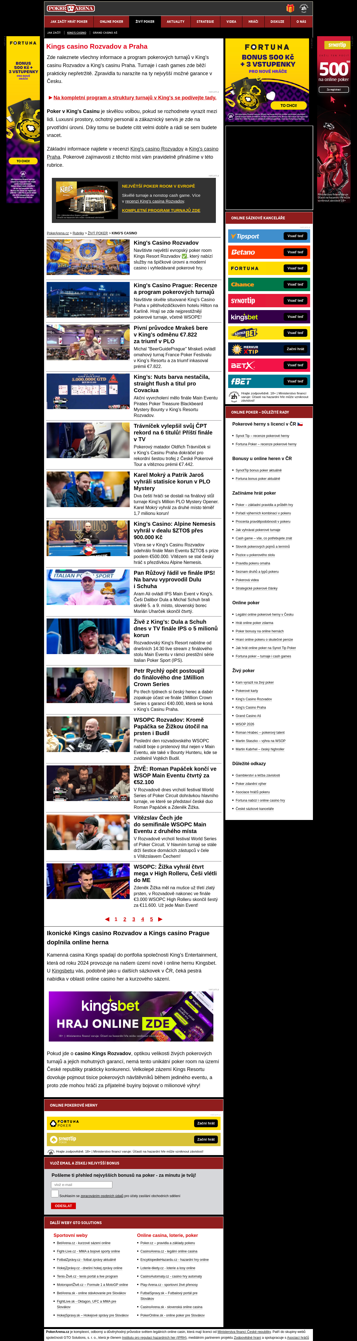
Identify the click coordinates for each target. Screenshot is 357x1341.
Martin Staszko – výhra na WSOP (261, 806)
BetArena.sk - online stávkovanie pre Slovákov (91, 1235)
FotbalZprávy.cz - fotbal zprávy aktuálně (86, 1202)
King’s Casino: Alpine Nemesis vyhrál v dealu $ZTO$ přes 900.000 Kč (175, 530)
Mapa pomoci (191, 1320)
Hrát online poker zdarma (254, 688)
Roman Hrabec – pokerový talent (260, 798)
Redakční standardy (92, 1332)
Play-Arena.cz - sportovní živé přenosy (169, 1227)
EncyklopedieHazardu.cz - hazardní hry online (175, 1202)
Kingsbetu (63, 971)
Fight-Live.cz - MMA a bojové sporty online (88, 1193)
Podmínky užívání (125, 1332)
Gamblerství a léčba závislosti (258, 841)
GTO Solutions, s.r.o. (263, 1332)
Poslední (160, 919)
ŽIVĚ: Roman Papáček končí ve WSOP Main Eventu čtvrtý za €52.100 (175, 775)
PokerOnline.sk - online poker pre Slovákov (173, 1257)
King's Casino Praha (251, 773)
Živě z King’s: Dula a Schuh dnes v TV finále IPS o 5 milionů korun (176, 628)
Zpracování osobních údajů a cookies (172, 1332)
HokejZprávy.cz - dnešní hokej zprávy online (89, 1210)
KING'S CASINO (76, 33)
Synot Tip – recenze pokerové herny (262, 501)
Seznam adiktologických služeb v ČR (151, 1320)
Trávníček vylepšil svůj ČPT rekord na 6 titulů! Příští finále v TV (173, 432)
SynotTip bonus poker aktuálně (259, 535)
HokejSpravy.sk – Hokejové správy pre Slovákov (93, 1257)
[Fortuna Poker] (267, 185)
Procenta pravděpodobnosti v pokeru (263, 587)
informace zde (142, 1303)
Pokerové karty (247, 756)
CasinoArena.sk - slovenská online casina (171, 1249)
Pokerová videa (247, 645)
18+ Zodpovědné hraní (222, 1332)
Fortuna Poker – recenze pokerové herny (266, 509)
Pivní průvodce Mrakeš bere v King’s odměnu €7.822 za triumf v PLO (171, 334)
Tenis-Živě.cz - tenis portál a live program (87, 1218)
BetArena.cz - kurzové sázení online (83, 1185)
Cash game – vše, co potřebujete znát (264, 603)
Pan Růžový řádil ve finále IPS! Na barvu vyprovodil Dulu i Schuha (174, 579)
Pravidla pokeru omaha (253, 628)
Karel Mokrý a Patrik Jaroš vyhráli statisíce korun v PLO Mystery (172, 481)
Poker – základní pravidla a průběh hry (264, 570)
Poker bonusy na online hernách (260, 696)
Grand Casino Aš (105, 33)
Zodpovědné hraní (247, 1280)
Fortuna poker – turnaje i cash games (263, 721)
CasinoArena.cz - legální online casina (169, 1193)
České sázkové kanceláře (255, 874)
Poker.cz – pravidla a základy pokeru (168, 1185)
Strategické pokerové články (257, 653)
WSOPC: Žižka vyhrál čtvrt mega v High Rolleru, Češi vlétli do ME (175, 873)
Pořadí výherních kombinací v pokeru (263, 578)
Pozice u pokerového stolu (255, 620)
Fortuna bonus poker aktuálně (258, 544)
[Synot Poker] (334, 202)
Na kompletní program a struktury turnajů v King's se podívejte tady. (135, 97)
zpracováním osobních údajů (102, 1138)
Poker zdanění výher (251, 849)
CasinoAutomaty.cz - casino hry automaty (171, 1218)
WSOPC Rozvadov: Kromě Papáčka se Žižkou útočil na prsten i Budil (171, 726)
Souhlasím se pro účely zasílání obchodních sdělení (119, 1138)
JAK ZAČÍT (54, 33)
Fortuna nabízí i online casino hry (260, 866)
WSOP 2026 (245, 789)
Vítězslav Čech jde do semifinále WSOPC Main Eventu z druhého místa (170, 824)
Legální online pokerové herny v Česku (264, 680)
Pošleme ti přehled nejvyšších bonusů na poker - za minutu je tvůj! (124, 1117)
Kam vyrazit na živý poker (255, 748)
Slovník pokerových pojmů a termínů (263, 612)
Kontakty (65, 1332)
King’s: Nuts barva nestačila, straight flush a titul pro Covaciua (172, 383)
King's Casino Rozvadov (166, 243)
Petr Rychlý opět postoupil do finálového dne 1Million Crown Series (169, 677)
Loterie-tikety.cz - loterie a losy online (168, 1210)
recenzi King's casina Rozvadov (154, 201)
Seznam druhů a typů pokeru (257, 637)
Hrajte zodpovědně (60, 1297)
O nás (48, 1332)
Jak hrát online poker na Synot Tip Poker (266, 713)
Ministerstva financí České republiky (244, 1274)
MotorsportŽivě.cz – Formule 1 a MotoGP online (92, 1227)
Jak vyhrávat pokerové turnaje (258, 595)
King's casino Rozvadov (157, 149)
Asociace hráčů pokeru (253, 857)
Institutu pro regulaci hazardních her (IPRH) (154, 1280)
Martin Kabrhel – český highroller (260, 814)
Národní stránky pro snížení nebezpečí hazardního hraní (244, 1320)
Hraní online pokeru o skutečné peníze (264, 705)
